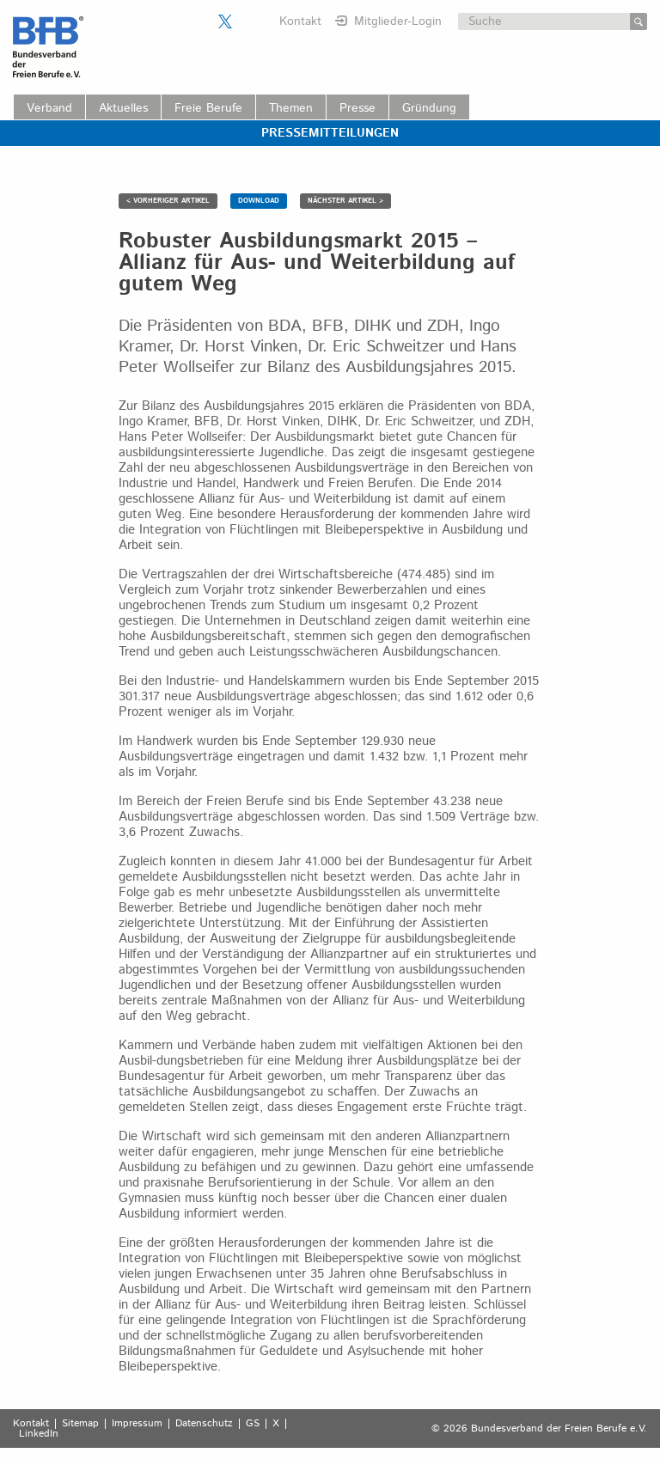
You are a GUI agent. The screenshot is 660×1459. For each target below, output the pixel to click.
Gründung (429, 108)
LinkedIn (38, 1434)
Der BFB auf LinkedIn (246, 21)
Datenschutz (204, 1424)
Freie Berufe (208, 108)
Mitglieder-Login (398, 21)
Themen (291, 108)
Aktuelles (123, 108)
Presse (357, 108)
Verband (49, 108)
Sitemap (80, 1424)
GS (253, 1424)
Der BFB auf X (225, 21)
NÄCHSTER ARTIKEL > (345, 200)
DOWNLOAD (258, 200)
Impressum (137, 1424)
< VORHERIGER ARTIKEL (168, 200)
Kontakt (300, 21)
